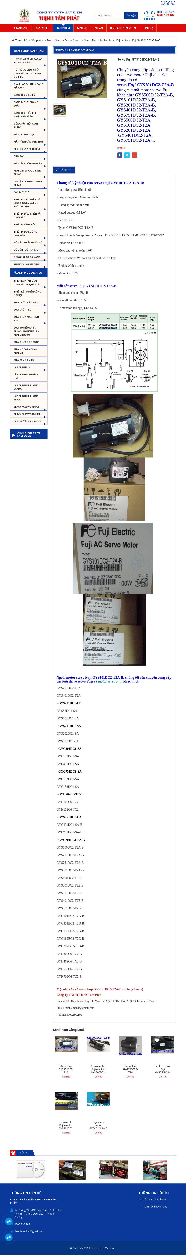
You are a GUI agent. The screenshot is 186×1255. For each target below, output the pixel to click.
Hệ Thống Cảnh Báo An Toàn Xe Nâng (28, 60)
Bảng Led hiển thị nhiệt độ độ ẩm (25, 114)
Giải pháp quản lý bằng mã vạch (28, 85)
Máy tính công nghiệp (28, 163)
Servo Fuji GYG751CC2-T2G (130, 1069)
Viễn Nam (110, 1248)
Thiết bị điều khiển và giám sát (27, 215)
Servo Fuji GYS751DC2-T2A (66, 1069)
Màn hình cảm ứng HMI (28, 141)
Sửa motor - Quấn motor (25, 351)
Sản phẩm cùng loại (68, 1030)
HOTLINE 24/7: (165, 12)
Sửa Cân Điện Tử (24, 360)
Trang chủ (19, 40)
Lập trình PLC (22, 367)
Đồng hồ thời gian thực (26, 125)
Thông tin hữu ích (154, 1193)
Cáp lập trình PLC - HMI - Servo (28, 183)
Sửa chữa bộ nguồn (27, 342)
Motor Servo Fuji (110, 40)
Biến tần (19, 156)
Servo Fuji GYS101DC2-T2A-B (75, 50)
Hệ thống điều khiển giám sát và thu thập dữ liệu (27, 73)
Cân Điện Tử (21, 192)
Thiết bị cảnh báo (25, 224)
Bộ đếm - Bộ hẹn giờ (26, 249)
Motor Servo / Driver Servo (63, 40)
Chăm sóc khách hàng (154, 1206)
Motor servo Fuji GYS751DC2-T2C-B (162, 1071)
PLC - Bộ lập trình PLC (27, 148)
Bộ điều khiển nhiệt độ (28, 242)
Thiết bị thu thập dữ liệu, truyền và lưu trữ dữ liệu (27, 203)
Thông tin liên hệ (25, 1193)
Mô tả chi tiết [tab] (64, 170)
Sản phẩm (37, 40)
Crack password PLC (26, 406)
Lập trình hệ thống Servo (26, 397)
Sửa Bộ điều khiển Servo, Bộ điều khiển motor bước (26, 331)
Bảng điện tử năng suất (26, 104)
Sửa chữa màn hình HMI (26, 318)
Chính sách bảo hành (154, 1199)
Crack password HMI (27, 414)
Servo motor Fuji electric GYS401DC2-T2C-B (66, 1127)
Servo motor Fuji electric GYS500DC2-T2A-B (98, 1071)
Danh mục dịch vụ (28, 272)
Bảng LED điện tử (25, 94)
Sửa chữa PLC (22, 309)
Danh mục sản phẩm (29, 51)
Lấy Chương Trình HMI (28, 421)
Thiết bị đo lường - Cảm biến (26, 233)
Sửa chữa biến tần (26, 302)
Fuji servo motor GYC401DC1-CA (98, 1125)
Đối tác (24, 1152)
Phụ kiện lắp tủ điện (26, 264)
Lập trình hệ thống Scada (26, 387)
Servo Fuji (90, 40)
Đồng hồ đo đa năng (27, 257)
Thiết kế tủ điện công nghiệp (27, 293)
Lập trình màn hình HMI (26, 376)
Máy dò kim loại (24, 134)
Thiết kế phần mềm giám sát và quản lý (26, 282)
